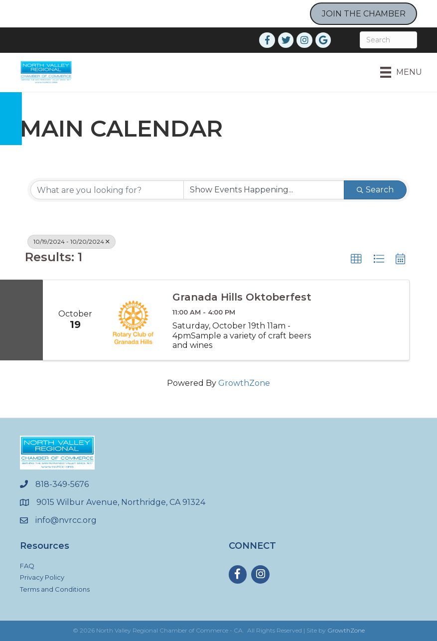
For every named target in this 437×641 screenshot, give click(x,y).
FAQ (27, 566)
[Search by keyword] (107, 189)
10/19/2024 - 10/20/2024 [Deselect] (71, 241)
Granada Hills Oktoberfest (241, 297)
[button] (356, 259)
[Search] (388, 39)
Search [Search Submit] (375, 189)
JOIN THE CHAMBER (364, 13)
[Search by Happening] (264, 189)
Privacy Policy (42, 577)
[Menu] (401, 72)
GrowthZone (244, 383)
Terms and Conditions (55, 589)
